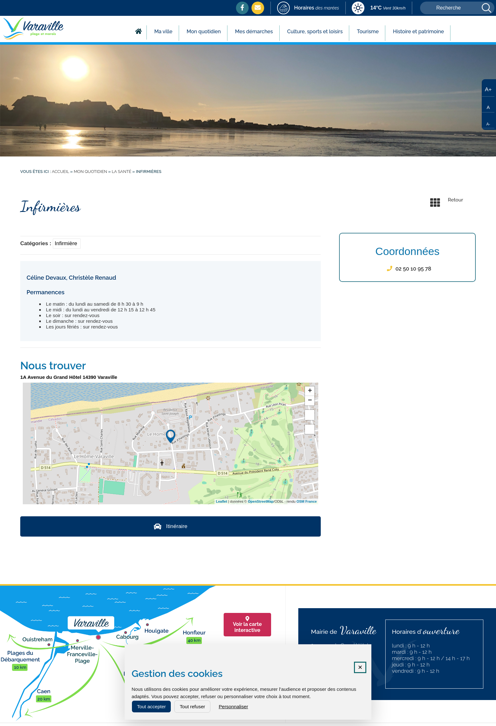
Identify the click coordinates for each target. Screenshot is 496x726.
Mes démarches (254, 32)
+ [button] (310, 391)
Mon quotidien (204, 32)
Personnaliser (233, 706)
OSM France (306, 501)
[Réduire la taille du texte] (488, 120)
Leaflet (221, 501)
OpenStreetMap (261, 501)
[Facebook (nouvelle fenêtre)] (242, 8)
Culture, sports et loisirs (315, 32)
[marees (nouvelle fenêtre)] (308, 8)
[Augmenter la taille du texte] (488, 89)
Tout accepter (151, 706)
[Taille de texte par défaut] (488, 104)
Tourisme (368, 32)
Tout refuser (192, 706)
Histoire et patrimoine (418, 32)
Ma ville (163, 32)
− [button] (310, 400)
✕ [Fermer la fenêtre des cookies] (360, 667)
